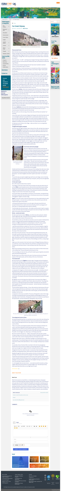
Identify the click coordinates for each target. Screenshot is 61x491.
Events (4, 65)
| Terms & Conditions (23, 487)
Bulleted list (27, 426)
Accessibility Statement (16, 487)
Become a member (33, 476)
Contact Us (31, 477)
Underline (18, 426)
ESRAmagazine (5, 483)
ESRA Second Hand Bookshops (19, 484)
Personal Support (5, 480)
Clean (36, 426)
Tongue (45, 426)
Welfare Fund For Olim (6, 481)
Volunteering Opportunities (7, 478)
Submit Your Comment (21, 449)
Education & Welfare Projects (19, 476)
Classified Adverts (6, 98)
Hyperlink (22, 426)
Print (15, 23)
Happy (39, 426)
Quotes (34, 426)
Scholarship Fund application (18, 479)
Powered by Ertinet (56, 490)
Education (5, 33)
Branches (5, 62)
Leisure (4, 45)
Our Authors (55, 58)
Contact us (4, 73)
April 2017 (14, 28)
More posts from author (44, 392)
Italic (16, 426)
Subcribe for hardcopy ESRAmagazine (4, 93)
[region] (30, 13)
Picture (24, 426)
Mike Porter (25, 28)
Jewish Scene (4, 42)
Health (4, 40)
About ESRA (4, 474)
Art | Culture (4, 26)
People (4, 51)
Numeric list (29, 426)
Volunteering (5, 63)
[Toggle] (9, 26)
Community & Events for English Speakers (7, 476)
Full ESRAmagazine (55, 36)
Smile (41, 426)
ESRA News (5, 67)
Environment (5, 35)
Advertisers (5, 70)
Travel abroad (19, 28)
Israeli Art (43, 459)
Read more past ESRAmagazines (55, 87)
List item (31, 426)
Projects (4, 60)
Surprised (43, 426)
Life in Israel (4, 48)
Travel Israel (33, 466)
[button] (48, 478)
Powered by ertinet (31, 487)
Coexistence (16, 464)
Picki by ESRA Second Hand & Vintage (20, 481)
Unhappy (14, 428)
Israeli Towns (33, 458)
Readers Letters (6, 53)
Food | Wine (5, 37)
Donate (30, 474)
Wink (16, 428)
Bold (14, 426)
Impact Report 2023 (19, 474)
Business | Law (5, 30)
